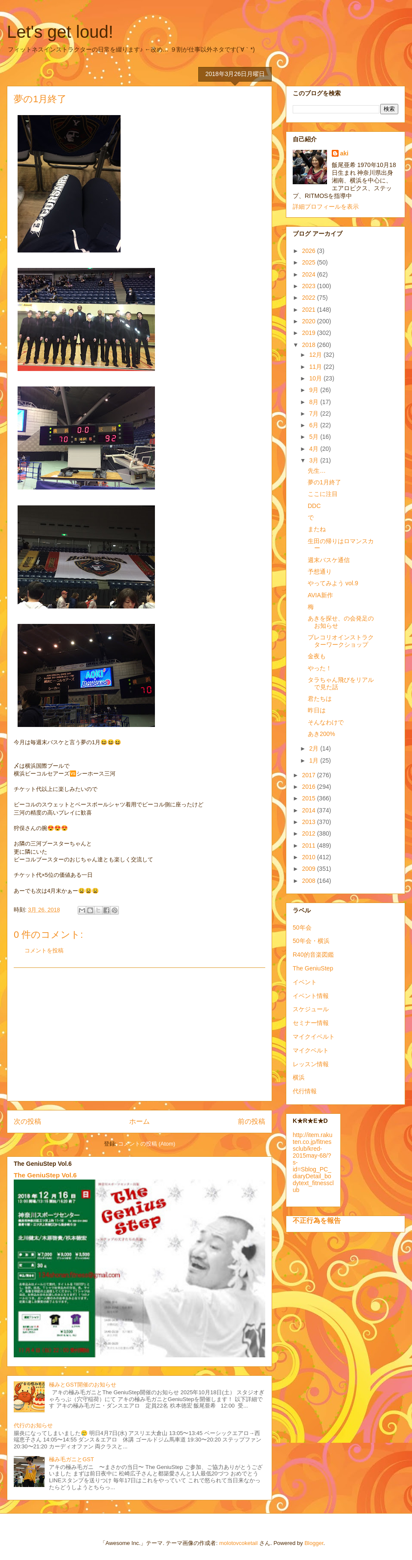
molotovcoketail (238, 1543)
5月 (314, 436)
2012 (309, 833)
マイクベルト (311, 1050)
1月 (314, 760)
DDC (314, 505)
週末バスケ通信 (329, 559)
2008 (309, 880)
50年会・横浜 (311, 940)
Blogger (313, 1543)
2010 (309, 857)
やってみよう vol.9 (333, 583)
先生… (317, 470)
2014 (309, 810)
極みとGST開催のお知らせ (82, 1384)
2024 (309, 274)
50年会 (302, 927)
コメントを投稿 (44, 950)
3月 (314, 460)
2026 (309, 250)
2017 (309, 775)
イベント (305, 982)
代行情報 (305, 1091)
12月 (316, 354)
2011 (309, 845)
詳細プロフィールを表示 (326, 206)
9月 (314, 389)
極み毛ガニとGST (71, 1459)
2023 (309, 286)
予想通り (320, 571)
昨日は (317, 710)
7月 (314, 413)
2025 (309, 262)
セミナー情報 (311, 1022)
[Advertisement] (139, 1034)
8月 (314, 401)
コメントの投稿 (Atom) (147, 1143)
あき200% (321, 733)
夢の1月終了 (324, 482)
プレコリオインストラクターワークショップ (341, 641)
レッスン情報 (311, 1064)
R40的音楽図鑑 (313, 954)
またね (317, 529)
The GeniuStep (313, 968)
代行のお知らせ (33, 1425)
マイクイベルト (314, 1036)
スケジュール (311, 1009)
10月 (316, 378)
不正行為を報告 (317, 1220)
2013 (309, 821)
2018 (309, 344)
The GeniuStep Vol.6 (45, 1175)
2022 (309, 297)
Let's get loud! (60, 31)
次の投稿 (27, 1121)
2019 (309, 332)
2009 (309, 868)
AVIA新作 (320, 595)
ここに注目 (323, 493)
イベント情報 (311, 995)
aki (344, 153)
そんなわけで (326, 722)
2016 (309, 786)
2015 (309, 798)
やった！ (320, 668)
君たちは (320, 698)
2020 (309, 321)
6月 (314, 425)
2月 (314, 748)
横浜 (299, 1077)
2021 (309, 309)
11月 (316, 366)
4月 (314, 448)
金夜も (317, 656)
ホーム (139, 1121)
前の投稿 (251, 1121)
